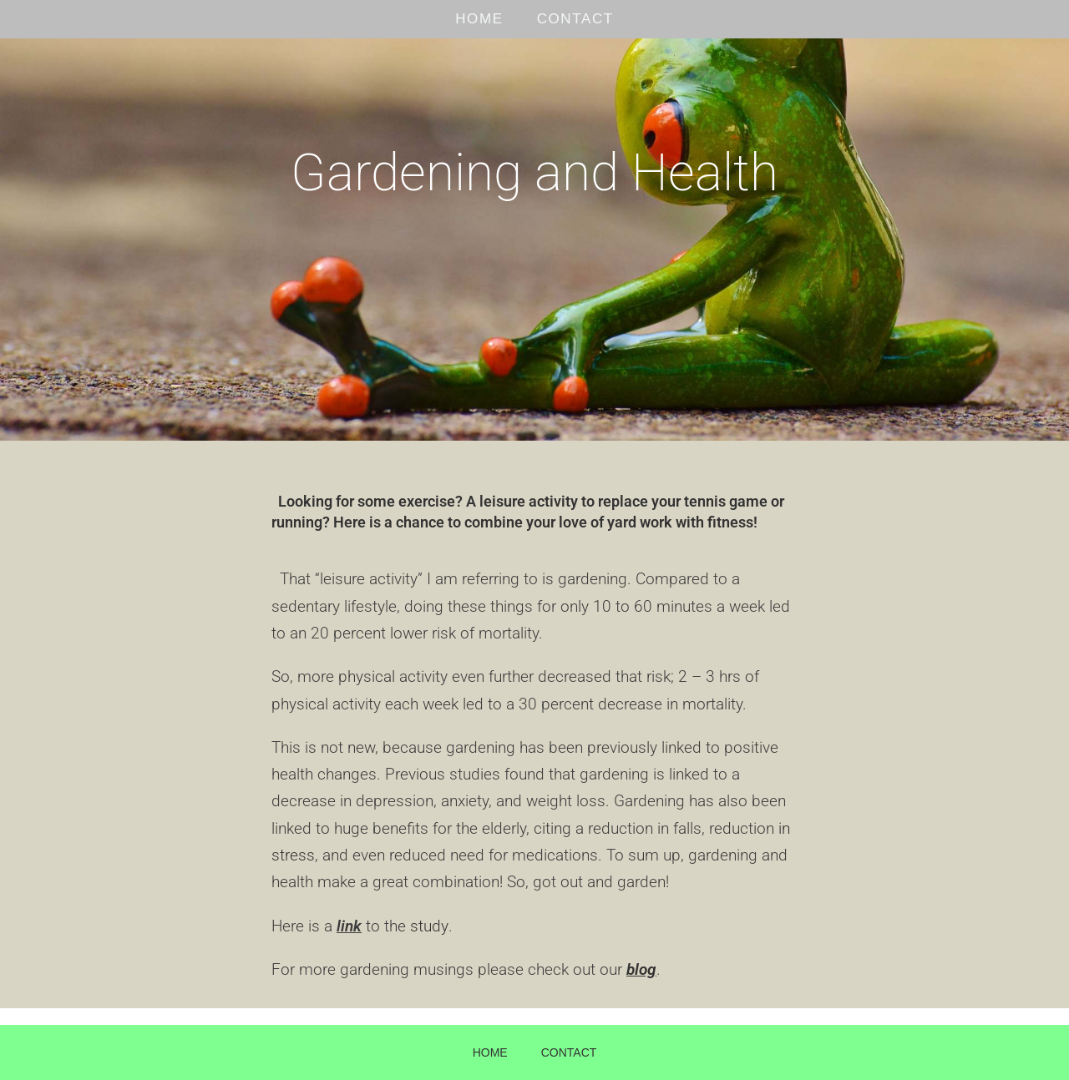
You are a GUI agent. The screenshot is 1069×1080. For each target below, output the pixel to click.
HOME (479, 19)
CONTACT (575, 19)
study (429, 926)
